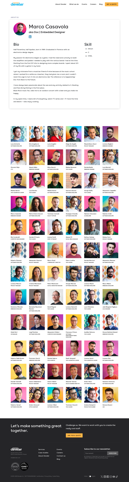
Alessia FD (74, 229)
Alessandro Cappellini (110, 183)
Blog (100, 4)
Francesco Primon (74, 326)
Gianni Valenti (55, 374)
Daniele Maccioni (92, 252)
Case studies (43, 453)
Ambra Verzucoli (37, 397)
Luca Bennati (110, 159)
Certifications (40, 476)
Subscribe (113, 453)
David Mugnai (55, 299)
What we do (74, 4)
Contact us (61, 456)
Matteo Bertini (18, 183)
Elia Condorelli (18, 229)
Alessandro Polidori (55, 324)
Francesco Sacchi (37, 351)
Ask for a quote (74, 435)
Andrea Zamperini (92, 397)
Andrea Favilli (55, 229)
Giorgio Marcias (74, 276)
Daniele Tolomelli (18, 374)
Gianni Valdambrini (37, 374)
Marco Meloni (110, 276)
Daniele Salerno (55, 351)
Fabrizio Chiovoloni (92, 206)
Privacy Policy (48, 476)
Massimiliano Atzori (92, 136)
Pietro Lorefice (74, 252)
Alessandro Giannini (37, 252)
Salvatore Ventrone (110, 374)
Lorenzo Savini (92, 351)
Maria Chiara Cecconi (37, 206)
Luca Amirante (18, 136)
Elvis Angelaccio (37, 136)
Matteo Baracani (74, 159)
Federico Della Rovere (18, 351)
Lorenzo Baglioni (110, 136)
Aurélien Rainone (92, 324)
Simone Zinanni (110, 397)
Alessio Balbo (37, 159)
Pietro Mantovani (55, 276)
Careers (93, 4)
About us (15, 17)
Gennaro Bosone (74, 183)
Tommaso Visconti (74, 397)
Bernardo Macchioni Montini (37, 300)
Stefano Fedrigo (92, 229)
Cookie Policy (55, 476)
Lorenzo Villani (55, 397)
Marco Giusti (55, 252)
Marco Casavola (18, 206)
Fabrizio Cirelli (110, 206)
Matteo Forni (110, 229)
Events (84, 4)
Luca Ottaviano (92, 299)
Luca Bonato (37, 183)
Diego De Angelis (74, 136)
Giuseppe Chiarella (74, 206)
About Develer (60, 4)
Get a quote (111, 4)
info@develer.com (15, 457)
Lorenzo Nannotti (74, 299)
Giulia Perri (18, 324)
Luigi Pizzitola (37, 324)
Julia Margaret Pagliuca (110, 299)
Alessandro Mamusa (110, 252)
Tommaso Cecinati (55, 206)
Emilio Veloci (92, 374)
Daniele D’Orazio (37, 229)
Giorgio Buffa (92, 183)
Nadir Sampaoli (74, 351)
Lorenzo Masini (92, 276)
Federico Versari (18, 397)
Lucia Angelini (55, 136)
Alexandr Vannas (74, 374)
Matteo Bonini (55, 183)
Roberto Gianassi (18, 252)
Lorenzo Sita (110, 351)
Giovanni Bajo (18, 159)
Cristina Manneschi (37, 276)
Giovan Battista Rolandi (110, 324)
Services (41, 449)
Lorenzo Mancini (18, 276)
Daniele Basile (92, 159)
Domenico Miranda (18, 299)
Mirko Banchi (55, 159)
